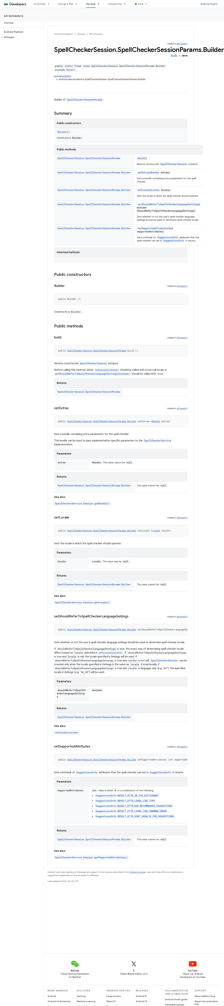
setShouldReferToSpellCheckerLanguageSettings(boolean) (92, 373)
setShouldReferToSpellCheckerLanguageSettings (168, 204)
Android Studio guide (176, 999)
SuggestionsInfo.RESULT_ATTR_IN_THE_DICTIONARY (127, 795)
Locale (155, 190)
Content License (137, 872)
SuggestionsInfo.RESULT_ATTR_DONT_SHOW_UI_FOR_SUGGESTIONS (135, 816)
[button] (21, 37)
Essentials (40, 3)
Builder (62, 131)
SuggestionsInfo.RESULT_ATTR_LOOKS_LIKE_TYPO (125, 800)
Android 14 (141, 1001)
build (141, 158)
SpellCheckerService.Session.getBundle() (82, 503)
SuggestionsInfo (167, 237)
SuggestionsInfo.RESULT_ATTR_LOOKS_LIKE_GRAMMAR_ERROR (131, 811)
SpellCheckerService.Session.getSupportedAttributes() (91, 857)
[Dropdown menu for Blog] (147, 4)
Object (70, 69)
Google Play (115, 3)
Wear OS (111, 1001)
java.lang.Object (62, 76)
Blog (140, 3)
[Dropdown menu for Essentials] (50, 4)
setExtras (144, 172)
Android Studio (209, 3)
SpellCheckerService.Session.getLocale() (82, 602)
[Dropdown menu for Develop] (100, 4)
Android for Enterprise (59, 1001)
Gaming (81, 996)
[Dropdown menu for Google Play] (126, 4)
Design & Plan (65, 3)
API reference (14, 16)
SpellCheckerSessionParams (84, 99)
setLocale (144, 190)
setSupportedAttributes (153, 228)
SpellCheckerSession (173, 164)
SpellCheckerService (157, 440)
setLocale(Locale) (107, 369)
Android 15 (141, 996)
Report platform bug (205, 996)
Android (52, 996)
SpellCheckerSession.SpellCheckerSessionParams (89, 158)
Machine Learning (86, 1001)
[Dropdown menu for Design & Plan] (77, 4)
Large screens (113, 996)
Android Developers (63, 34)
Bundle (155, 172)
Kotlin (174, 55)
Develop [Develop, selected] (91, 3)
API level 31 (182, 43)
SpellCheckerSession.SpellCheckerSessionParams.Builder (94, 172)
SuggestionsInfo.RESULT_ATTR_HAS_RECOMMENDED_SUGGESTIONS (134, 805)
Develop (81, 34)
